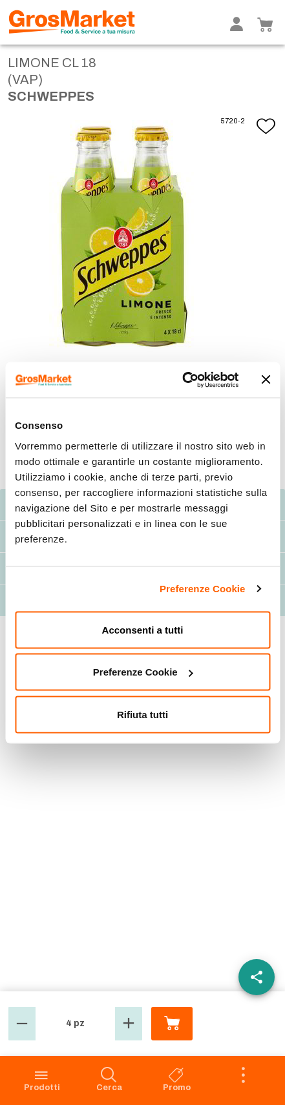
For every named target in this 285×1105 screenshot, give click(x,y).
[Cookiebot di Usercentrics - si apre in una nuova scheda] (182, 379)
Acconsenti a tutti (143, 629)
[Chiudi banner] (265, 379)
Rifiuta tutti (142, 713)
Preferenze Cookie (203, 588)
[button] (22, 1023)
